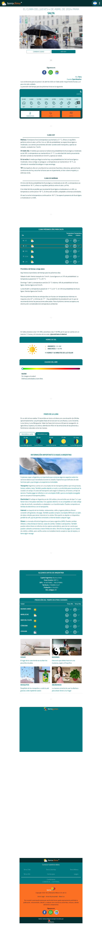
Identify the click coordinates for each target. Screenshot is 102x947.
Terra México (74, 869)
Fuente (74, 79)
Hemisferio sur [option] (42, 434)
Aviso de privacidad (52, 896)
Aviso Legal (41, 896)
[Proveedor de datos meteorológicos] (51, 921)
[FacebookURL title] (44, 72)
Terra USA (27, 874)
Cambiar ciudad (38, 52)
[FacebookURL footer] (44, 912)
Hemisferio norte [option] (27, 434)
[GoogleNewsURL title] (57, 72)
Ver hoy (63, 52)
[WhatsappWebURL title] (50, 72)
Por (78, 77)
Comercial (46, 882)
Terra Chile (27, 869)
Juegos (76, 874)
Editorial (56, 882)
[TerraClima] (95, 3)
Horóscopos (51, 874)
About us (61, 896)
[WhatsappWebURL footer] (50, 912)
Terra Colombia (51, 869)
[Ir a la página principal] (11, 3)
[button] (99, 3)
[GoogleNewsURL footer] (56, 912)
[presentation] (78, 102)
